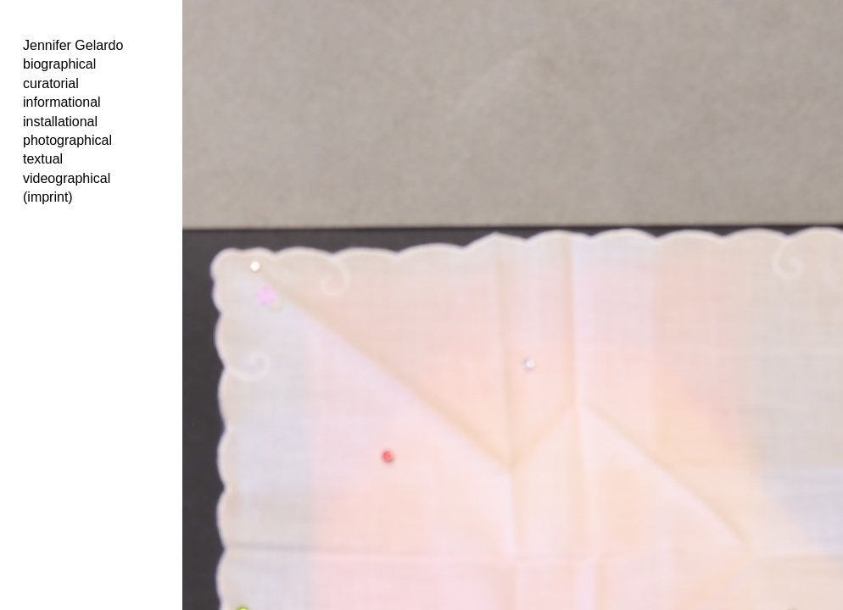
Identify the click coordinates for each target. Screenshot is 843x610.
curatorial (51, 83)
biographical (59, 64)
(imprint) (48, 197)
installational (60, 121)
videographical (66, 178)
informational (62, 102)
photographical (67, 140)
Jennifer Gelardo (73, 45)
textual (43, 159)
